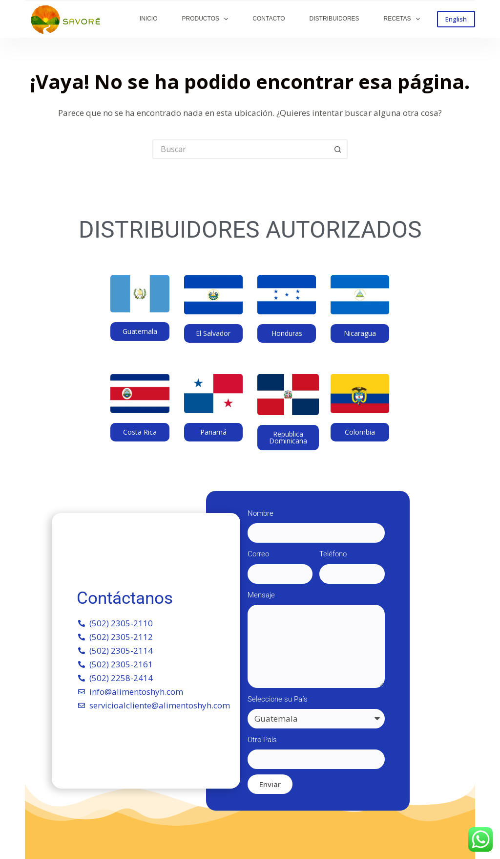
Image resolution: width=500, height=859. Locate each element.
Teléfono (333, 554)
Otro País (262, 739)
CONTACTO (268, 18)
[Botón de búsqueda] (338, 149)
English (456, 19)
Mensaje (261, 595)
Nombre (260, 513)
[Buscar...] (240, 149)
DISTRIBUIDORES (334, 18)
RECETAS (404, 19)
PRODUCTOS (207, 19)
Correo (258, 554)
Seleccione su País (278, 699)
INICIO (149, 18)
